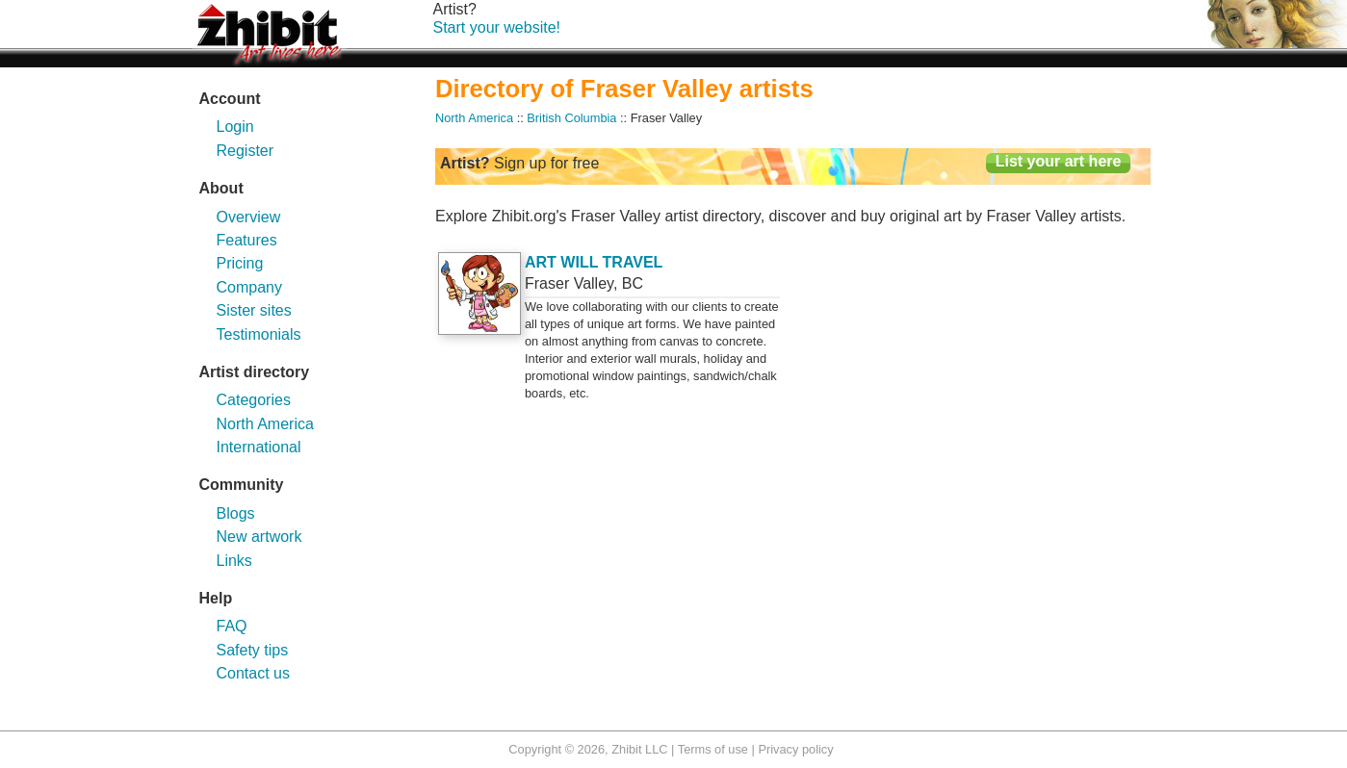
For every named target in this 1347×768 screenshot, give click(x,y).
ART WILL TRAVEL (593, 262)
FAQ (232, 626)
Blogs (236, 513)
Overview (249, 217)
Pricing (240, 263)
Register (245, 150)
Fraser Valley (569, 283)
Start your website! (497, 27)
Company (249, 287)
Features (247, 240)
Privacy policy (795, 749)
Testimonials (259, 334)
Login (235, 126)
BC (632, 283)
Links (234, 560)
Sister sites (254, 310)
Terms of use (713, 749)
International (259, 447)
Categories (254, 400)
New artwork (259, 536)
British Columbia (571, 118)
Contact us (253, 673)
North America (265, 424)
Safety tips (253, 650)
